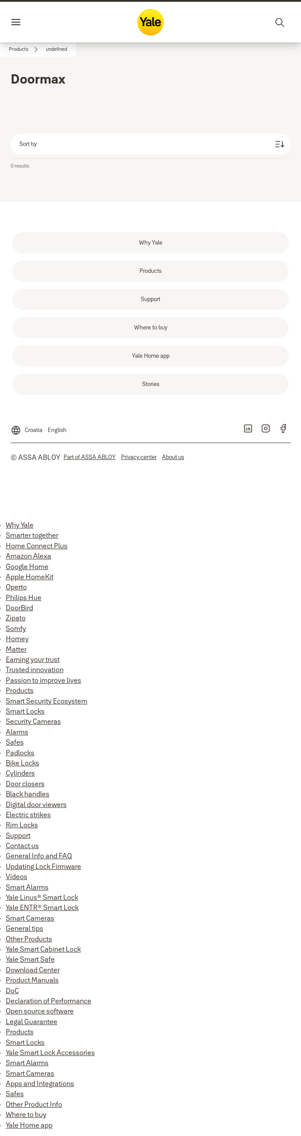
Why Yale (20, 524)
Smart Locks (25, 711)
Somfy (16, 628)
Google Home (27, 566)
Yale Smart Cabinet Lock (43, 949)
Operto (16, 586)
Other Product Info (34, 1104)
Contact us (22, 845)
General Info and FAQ (39, 855)
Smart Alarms (27, 887)
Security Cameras (33, 721)
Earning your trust (33, 659)
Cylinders (20, 773)
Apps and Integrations (40, 1083)
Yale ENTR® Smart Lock (42, 907)
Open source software (40, 1010)
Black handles (27, 793)
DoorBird (19, 607)
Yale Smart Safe (30, 959)
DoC (12, 990)
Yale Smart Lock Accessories (50, 1052)
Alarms (17, 731)
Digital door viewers (36, 804)
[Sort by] (150, 144)
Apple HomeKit (29, 576)
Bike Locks (22, 762)
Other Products (29, 938)
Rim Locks (22, 824)
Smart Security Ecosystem (46, 700)
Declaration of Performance (48, 1000)
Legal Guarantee (31, 1021)
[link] (25, 49)
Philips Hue (23, 597)
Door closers (25, 783)
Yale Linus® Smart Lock (42, 897)
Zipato (16, 617)
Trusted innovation (35, 669)
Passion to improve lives (43, 680)
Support (18, 835)
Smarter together (32, 535)
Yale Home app (29, 1125)
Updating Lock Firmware (43, 866)
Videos (16, 876)
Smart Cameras (30, 918)
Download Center (33, 969)
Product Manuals (32, 979)
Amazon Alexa (28, 555)
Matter (16, 649)
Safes (15, 742)
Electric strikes (28, 814)
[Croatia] (39, 427)
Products (20, 690)
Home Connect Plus (37, 545)
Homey (17, 638)
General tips (24, 928)
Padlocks (20, 752)
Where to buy (26, 1114)
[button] (56, 50)
